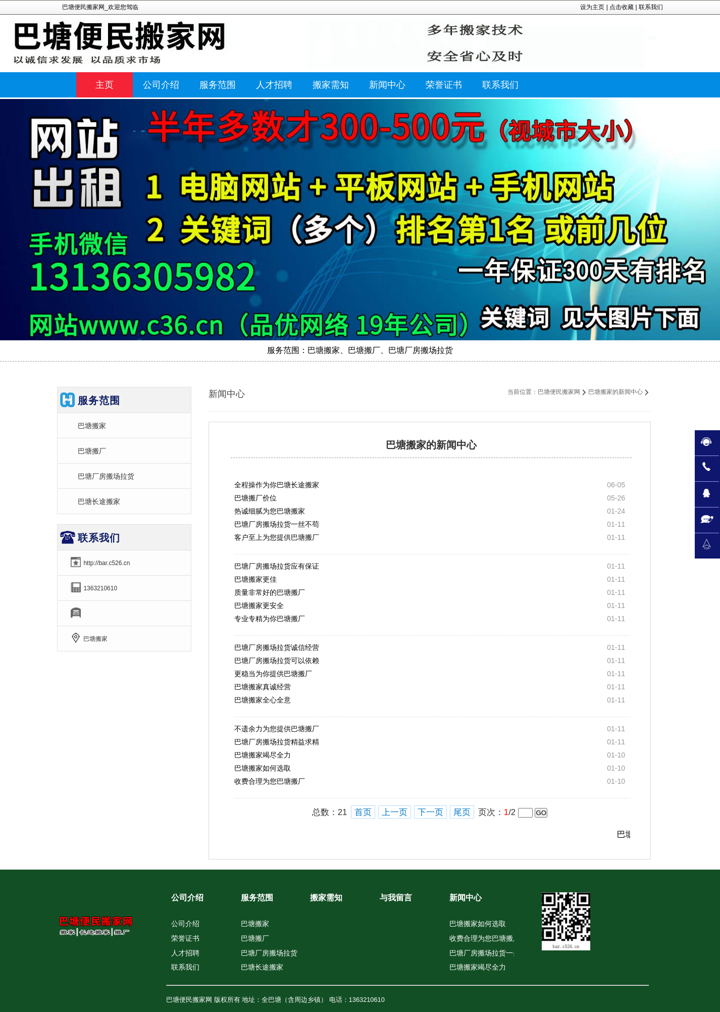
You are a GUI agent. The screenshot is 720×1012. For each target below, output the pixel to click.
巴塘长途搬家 (99, 501)
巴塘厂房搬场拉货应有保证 (276, 566)
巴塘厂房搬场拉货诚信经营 (276, 647)
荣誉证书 (185, 938)
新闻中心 (465, 897)
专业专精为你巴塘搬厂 (269, 619)
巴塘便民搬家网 (559, 391)
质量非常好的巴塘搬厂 (269, 592)
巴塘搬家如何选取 (262, 768)
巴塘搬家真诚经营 (262, 687)
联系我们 (651, 7)
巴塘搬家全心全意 (262, 700)
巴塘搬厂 (92, 451)
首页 (363, 812)
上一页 (394, 812)
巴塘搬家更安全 (259, 605)
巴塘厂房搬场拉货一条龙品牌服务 (502, 953)
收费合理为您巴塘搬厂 (269, 781)
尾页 (462, 812)
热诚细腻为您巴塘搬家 (269, 511)
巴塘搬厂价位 (255, 498)
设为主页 (592, 7)
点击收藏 (621, 7)
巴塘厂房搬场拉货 (106, 476)
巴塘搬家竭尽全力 (262, 755)
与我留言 (396, 897)
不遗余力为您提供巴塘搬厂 (276, 729)
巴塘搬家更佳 (255, 579)
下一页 (430, 812)
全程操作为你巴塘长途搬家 (276, 485)
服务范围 (257, 897)
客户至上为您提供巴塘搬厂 (276, 537)
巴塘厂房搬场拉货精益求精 (276, 742)
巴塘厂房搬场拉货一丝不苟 (276, 524)
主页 (104, 85)
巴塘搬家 (92, 426)
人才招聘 (185, 953)
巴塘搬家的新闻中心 (615, 391)
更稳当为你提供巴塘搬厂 (273, 674)
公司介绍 (187, 897)
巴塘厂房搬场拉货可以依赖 (276, 660)
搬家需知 (326, 897)
